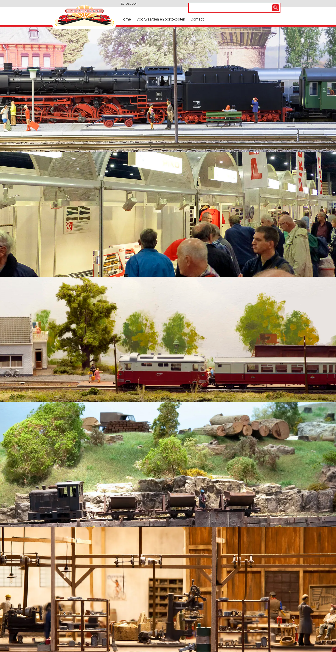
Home (126, 19)
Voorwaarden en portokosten (160, 19)
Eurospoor (129, 3)
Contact (197, 19)
